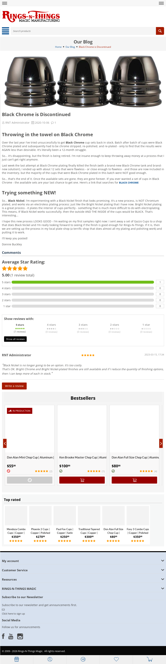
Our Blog (70, 46)
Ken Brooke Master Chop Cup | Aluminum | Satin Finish (83, 457)
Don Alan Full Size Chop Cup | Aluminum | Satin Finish (135, 457)
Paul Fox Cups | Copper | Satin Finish (64, 533)
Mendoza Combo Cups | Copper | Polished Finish (16, 533)
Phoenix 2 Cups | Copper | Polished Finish (40, 533)
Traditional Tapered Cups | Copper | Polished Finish (89, 533)
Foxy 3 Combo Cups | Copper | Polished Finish (138, 533)
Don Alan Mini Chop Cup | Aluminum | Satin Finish (30, 457)
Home (58, 46)
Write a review (14, 386)
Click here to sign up (13, 613)
